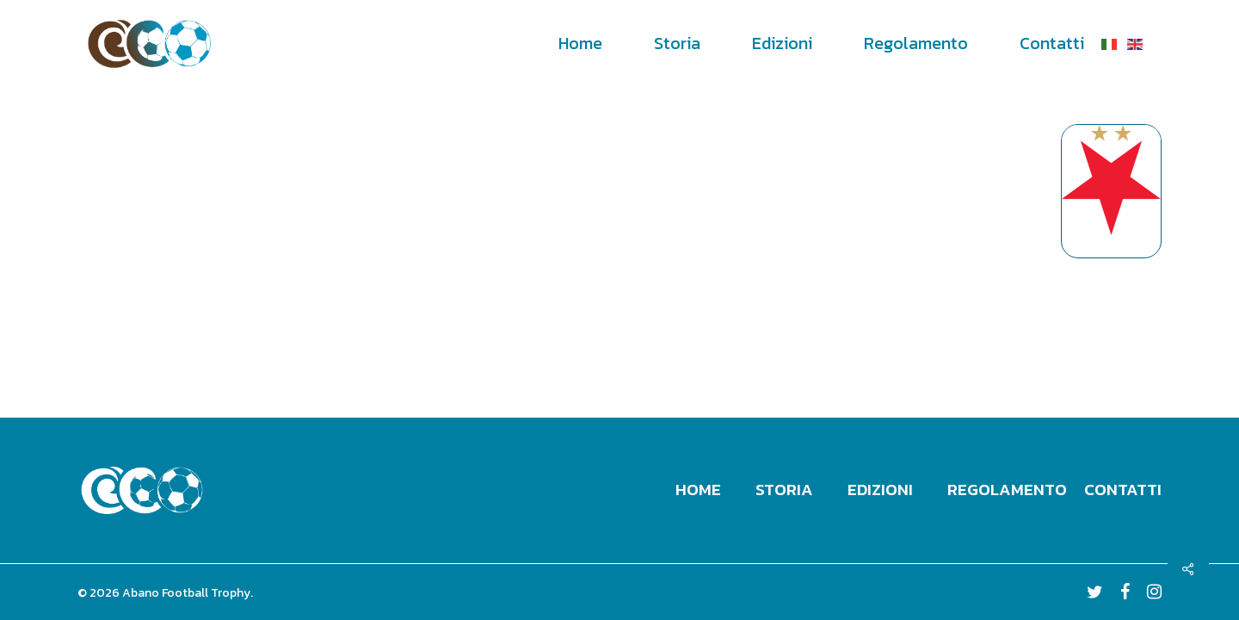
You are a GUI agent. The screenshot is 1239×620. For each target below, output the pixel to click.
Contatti (1123, 489)
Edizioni (880, 489)
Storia (784, 489)
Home (698, 489)
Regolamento (1007, 489)
